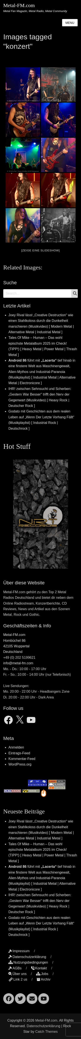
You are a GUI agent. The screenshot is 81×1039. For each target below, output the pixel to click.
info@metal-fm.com (18, 663)
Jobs (42, 974)
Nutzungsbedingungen (28, 962)
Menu (69, 22)
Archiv (43, 979)
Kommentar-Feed (21, 759)
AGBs (15, 968)
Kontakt (39, 968)
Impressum (19, 951)
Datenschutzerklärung (27, 957)
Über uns (17, 974)
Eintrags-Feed (19, 753)
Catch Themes (46, 1031)
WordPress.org (19, 764)
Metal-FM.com (19, 5)
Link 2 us (17, 979)
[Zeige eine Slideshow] (40, 250)
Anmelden (16, 747)
